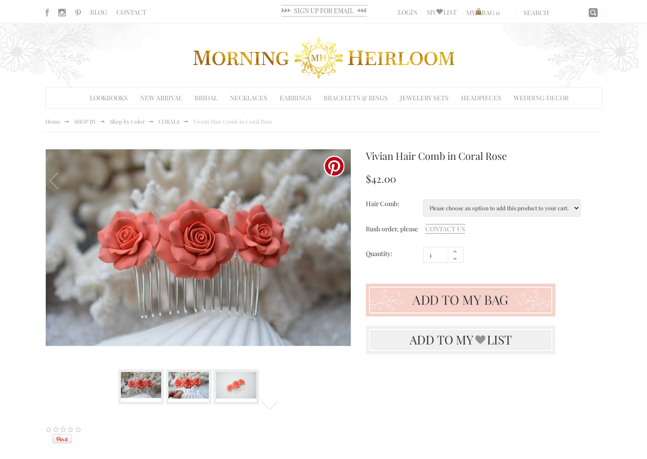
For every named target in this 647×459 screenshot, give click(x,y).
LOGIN (408, 12)
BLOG (98, 12)
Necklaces (248, 97)
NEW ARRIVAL (161, 97)
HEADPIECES (481, 97)
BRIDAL (206, 97)
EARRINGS (295, 97)
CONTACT (131, 12)
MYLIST (442, 12)
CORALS (168, 121)
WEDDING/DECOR (541, 97)
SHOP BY (85, 121)
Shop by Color (127, 121)
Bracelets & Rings (356, 97)
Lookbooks (109, 97)
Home (52, 121)
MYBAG (483, 12)
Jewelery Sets (424, 97)
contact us (445, 228)
